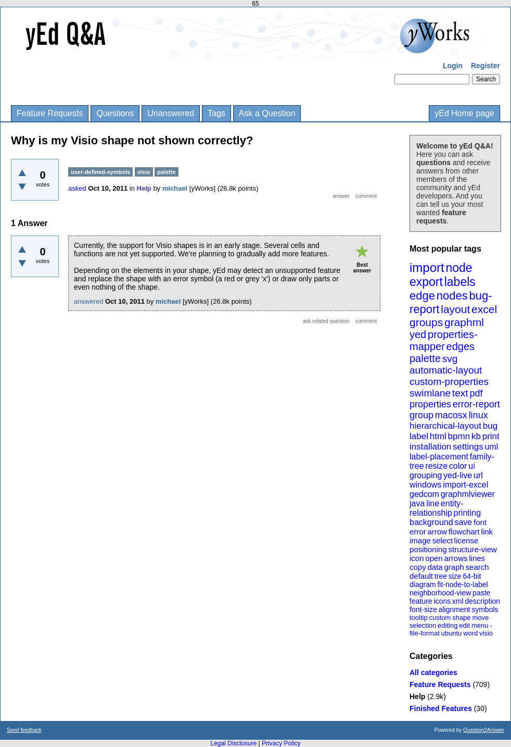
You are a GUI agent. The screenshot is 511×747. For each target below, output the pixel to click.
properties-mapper (444, 340)
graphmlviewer (468, 494)
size (455, 576)
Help (417, 696)
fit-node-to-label (462, 584)
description (482, 601)
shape (461, 617)
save (463, 522)
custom (440, 617)
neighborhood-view (440, 593)
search (477, 567)
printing (467, 512)
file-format (425, 633)
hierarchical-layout (445, 426)
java (417, 503)
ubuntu (451, 633)
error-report (476, 404)
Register (485, 65)
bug (490, 426)
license (466, 540)
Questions (115, 113)
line (432, 503)
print (491, 436)
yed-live (457, 475)
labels (460, 282)
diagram (423, 584)
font (480, 522)
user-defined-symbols (100, 172)
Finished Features (441, 708)
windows (425, 484)
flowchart (464, 531)
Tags (216, 113)
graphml (464, 322)
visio (486, 633)
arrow (437, 531)
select (442, 540)
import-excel (465, 484)
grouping (426, 475)
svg (450, 358)
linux (478, 415)
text (460, 393)
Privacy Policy (281, 743)
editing (447, 625)
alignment (454, 609)
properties (430, 404)
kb (476, 436)
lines (477, 558)
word (470, 633)
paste (481, 593)
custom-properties (449, 381)
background (431, 522)
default (421, 575)
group (421, 415)
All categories (433, 672)
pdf (475, 393)
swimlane (430, 393)
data (434, 567)
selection (423, 625)
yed (418, 334)
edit (464, 625)
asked (77, 188)
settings (468, 447)
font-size (423, 609)
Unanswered (170, 113)
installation (430, 447)
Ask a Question (267, 113)
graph (454, 567)
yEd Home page (464, 113)
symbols (484, 609)
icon (417, 558)
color (458, 466)
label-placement (439, 456)
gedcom (424, 494)
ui (471, 466)
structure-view (473, 549)
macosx (451, 415)
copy (418, 567)
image (420, 540)
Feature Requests (50, 113)
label (419, 436)
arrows (455, 558)
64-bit (472, 576)
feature (421, 601)
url (478, 475)
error (418, 531)
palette (425, 358)
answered (88, 301)
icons (442, 601)
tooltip (419, 617)
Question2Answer (483, 730)
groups (426, 322)
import (427, 267)
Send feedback (24, 730)
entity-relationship (436, 508)
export (426, 282)
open (433, 558)
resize (436, 466)
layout (455, 309)
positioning (428, 549)
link (487, 531)
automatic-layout (446, 370)
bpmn (459, 436)
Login (453, 65)
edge (422, 295)
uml (491, 446)
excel (484, 309)
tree (441, 576)
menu (480, 625)
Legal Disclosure (233, 743)
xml (458, 601)
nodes (452, 295)
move (480, 617)
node (458, 268)
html (438, 436)
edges (460, 346)
